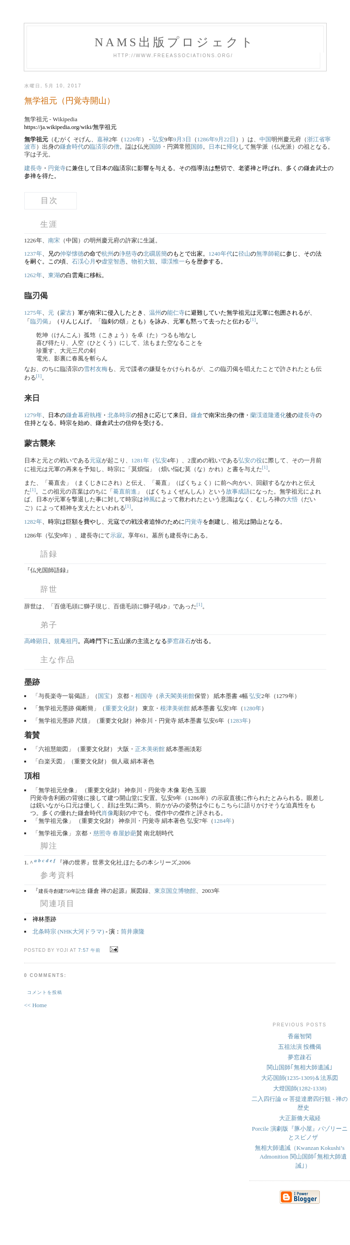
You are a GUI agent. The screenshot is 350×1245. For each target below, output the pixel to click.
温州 (155, 312)
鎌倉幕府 (78, 415)
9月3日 (182, 139)
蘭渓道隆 (262, 415)
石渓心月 (84, 261)
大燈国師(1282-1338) (300, 1088)
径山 (244, 253)
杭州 (107, 253)
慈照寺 (102, 833)
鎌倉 (197, 415)
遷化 (280, 415)
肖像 (107, 813)
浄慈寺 (128, 253)
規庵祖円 (66, 641)
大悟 (292, 499)
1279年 (33, 415)
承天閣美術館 (176, 695)
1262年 (33, 275)
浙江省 (316, 139)
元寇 (96, 460)
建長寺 (33, 168)
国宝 (104, 695)
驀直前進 (125, 491)
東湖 (54, 275)
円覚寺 (57, 168)
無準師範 (268, 253)
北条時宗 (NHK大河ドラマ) (68, 931)
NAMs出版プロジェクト (175, 42)
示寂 (116, 535)
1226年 (132, 139)
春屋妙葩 (124, 833)
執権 (96, 415)
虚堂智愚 (113, 261)
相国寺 (144, 695)
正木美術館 (150, 749)
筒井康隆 (133, 931)
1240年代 (220, 253)
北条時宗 (119, 415)
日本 (215, 146)
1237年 (33, 253)
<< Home (35, 1005)
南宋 (54, 240)
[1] (253, 319)
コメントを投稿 (44, 992)
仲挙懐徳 (72, 253)
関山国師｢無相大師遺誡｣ (300, 1067)
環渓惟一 (173, 261)
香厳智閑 (300, 1036)
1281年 (140, 460)
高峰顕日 (36, 641)
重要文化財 (120, 708)
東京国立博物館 (175, 890)
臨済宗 (99, 146)
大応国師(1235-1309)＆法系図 (300, 1077)
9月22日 (225, 139)
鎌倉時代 (72, 146)
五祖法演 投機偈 (299, 1046)
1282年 (33, 521)
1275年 (33, 312)
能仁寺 (176, 312)
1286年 (206, 139)
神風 (149, 499)
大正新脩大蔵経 (300, 1118)
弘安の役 (250, 460)
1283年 (239, 720)
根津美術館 (175, 708)
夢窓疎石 (179, 641)
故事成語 (238, 491)
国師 (155, 146)
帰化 (232, 146)
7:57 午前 (89, 950)
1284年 (223, 820)
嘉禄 (103, 139)
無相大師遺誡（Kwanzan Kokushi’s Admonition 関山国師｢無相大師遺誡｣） (301, 1156)
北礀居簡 (155, 253)
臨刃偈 (39, 321)
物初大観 (143, 261)
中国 (265, 139)
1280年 (252, 708)
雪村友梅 (96, 368)
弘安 (158, 139)
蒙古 (66, 312)
